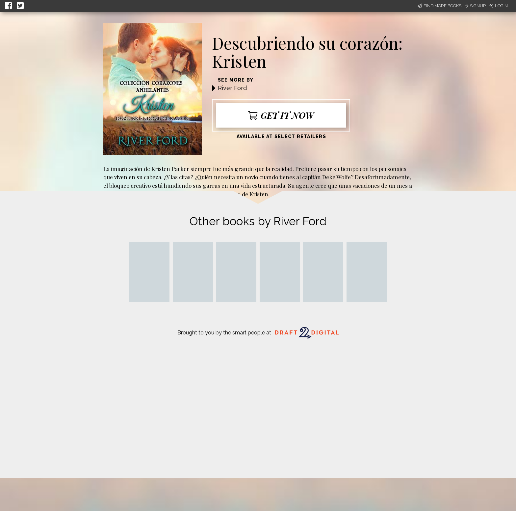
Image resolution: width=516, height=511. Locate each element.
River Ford (232, 88)
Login (498, 5)
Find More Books (439, 5)
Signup (475, 5)
